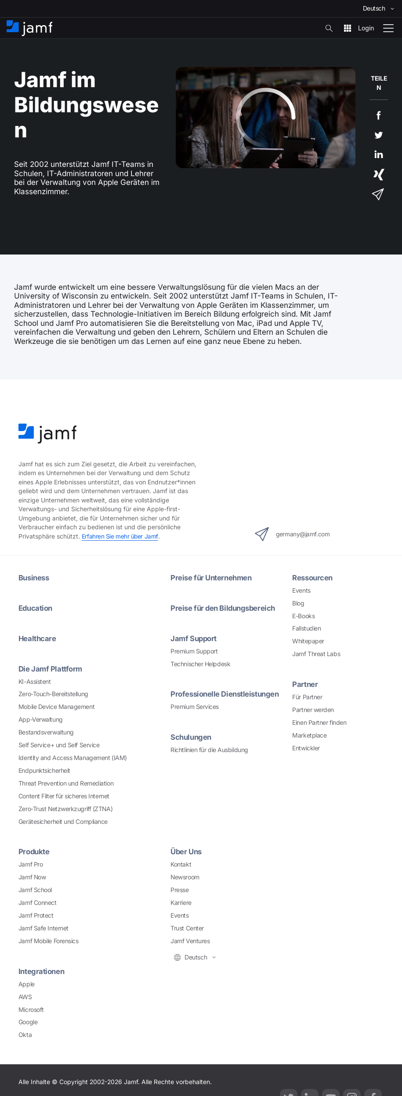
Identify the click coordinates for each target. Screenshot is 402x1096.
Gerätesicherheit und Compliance (63, 820)
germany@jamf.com (292, 534)
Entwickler (306, 747)
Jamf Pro (30, 863)
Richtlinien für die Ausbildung (209, 749)
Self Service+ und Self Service (59, 744)
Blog (298, 602)
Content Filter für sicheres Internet (63, 794)
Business (34, 577)
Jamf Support (194, 637)
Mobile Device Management (56, 705)
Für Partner (307, 696)
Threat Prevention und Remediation (65, 782)
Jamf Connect (37, 901)
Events (301, 590)
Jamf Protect (36, 914)
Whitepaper (308, 640)
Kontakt (180, 863)
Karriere (180, 901)
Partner (305, 683)
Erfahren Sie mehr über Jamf (120, 536)
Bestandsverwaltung (46, 731)
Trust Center (187, 926)
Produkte (34, 850)
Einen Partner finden (319, 722)
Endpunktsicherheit (44, 769)
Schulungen (192, 736)
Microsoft (31, 1007)
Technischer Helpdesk (200, 663)
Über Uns (186, 850)
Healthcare (37, 637)
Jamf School (35, 888)
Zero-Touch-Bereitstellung (53, 693)
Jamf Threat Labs (316, 653)
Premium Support (193, 650)
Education (36, 607)
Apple (26, 982)
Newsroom (184, 876)
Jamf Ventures (190, 939)
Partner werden (313, 709)
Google (27, 1020)
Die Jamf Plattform (50, 667)
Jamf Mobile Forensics (48, 939)
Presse (179, 888)
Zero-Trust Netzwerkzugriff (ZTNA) (65, 807)
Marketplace (309, 734)
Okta (25, 1033)
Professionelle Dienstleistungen (226, 693)
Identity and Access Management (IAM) (72, 756)
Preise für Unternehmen (212, 577)
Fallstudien (306, 628)
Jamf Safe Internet (43, 926)
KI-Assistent (34, 680)
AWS (25, 995)
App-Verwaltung (40, 718)
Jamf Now (32, 876)
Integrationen (41, 969)
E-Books (303, 615)
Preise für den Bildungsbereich (224, 607)
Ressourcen (313, 577)
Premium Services (194, 705)
